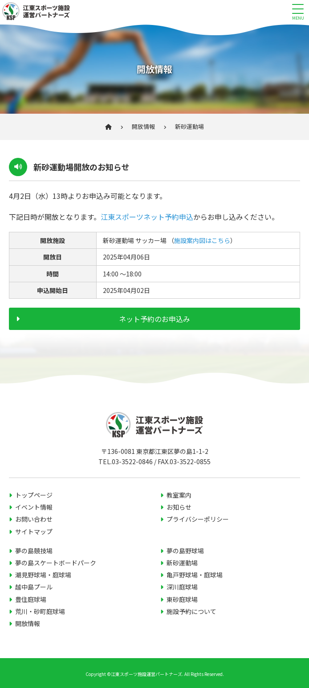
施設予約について (191, 611)
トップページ (34, 494)
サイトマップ (34, 531)
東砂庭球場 (182, 599)
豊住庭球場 (30, 599)
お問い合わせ (34, 519)
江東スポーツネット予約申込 (147, 216)
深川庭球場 (182, 586)
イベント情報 (34, 507)
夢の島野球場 (185, 550)
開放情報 (143, 126)
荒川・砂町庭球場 (40, 611)
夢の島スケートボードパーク (55, 562)
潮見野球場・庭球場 (43, 574)
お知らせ (179, 507)
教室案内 (179, 494)
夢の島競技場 (34, 550)
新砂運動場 (182, 562)
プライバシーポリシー (198, 519)
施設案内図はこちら (202, 240)
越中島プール (34, 586)
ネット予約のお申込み (154, 318)
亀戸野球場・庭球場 (195, 574)
